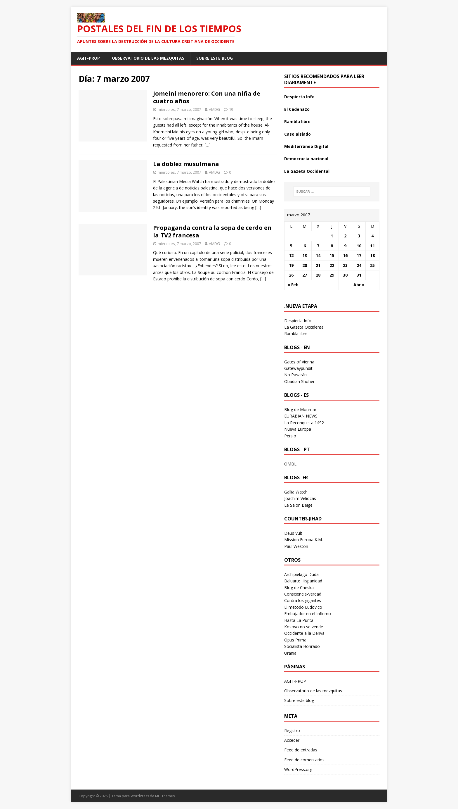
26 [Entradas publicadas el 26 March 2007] (291, 275)
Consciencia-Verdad (302, 594)
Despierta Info (299, 96)
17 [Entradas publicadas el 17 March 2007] (359, 255)
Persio (290, 436)
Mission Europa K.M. (303, 539)
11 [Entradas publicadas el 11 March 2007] (372, 246)
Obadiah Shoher (299, 381)
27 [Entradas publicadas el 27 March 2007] (304, 275)
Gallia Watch (296, 492)
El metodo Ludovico (303, 607)
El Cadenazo (297, 109)
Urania (290, 653)
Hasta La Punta (298, 620)
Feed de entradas (300, 750)
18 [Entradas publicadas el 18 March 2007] (372, 255)
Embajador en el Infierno (307, 613)
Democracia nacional (306, 158)
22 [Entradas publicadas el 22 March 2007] (331, 265)
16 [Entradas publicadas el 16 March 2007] (345, 255)
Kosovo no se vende (303, 626)
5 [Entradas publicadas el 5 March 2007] (291, 246)
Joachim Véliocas (300, 498)
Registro (292, 730)
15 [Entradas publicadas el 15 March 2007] (331, 255)
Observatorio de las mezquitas (148, 58)
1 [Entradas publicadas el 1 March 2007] (332, 236)
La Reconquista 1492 (304, 422)
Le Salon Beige (298, 505)
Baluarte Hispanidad (303, 581)
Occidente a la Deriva (304, 633)
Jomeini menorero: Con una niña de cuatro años (206, 97)
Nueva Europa (297, 429)
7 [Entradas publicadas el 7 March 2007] (318, 246)
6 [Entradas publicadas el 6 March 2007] (304, 246)
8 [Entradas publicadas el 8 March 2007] (332, 246)
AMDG (214, 109)
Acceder (291, 740)
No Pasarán (295, 374)
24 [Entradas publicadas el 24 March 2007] (359, 265)
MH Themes (165, 796)
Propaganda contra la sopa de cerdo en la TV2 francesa (212, 231)
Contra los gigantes (302, 600)
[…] (208, 145)
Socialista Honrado (302, 646)
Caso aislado (297, 134)
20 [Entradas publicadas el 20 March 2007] (304, 265)
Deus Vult (293, 533)
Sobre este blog (214, 58)
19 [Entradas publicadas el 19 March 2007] (291, 265)
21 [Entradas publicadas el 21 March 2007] (318, 265)
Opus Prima (295, 640)
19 (231, 109)
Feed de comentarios (304, 760)
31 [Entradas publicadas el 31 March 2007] (359, 275)
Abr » (359, 284)
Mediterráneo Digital (306, 146)
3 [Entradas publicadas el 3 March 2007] (359, 236)
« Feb (293, 284)
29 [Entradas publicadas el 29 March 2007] (331, 275)
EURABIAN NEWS (301, 416)
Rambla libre (297, 121)
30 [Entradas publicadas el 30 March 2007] (345, 275)
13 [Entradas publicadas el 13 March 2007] (304, 255)
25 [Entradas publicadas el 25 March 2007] (372, 265)
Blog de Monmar (300, 409)
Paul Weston (296, 546)
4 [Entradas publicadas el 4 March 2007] (372, 236)
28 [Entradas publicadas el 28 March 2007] (318, 275)
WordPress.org (298, 769)
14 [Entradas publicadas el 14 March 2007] (318, 255)
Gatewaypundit (298, 368)
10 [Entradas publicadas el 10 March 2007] (359, 246)
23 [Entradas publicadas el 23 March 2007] (345, 265)
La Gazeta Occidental (306, 171)
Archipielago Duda (301, 574)
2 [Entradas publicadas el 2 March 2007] (345, 236)
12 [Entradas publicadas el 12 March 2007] (291, 255)
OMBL (290, 464)
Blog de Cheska (299, 587)
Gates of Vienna (299, 362)
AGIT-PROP (88, 58)
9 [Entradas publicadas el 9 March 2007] (345, 246)
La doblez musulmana (186, 164)
